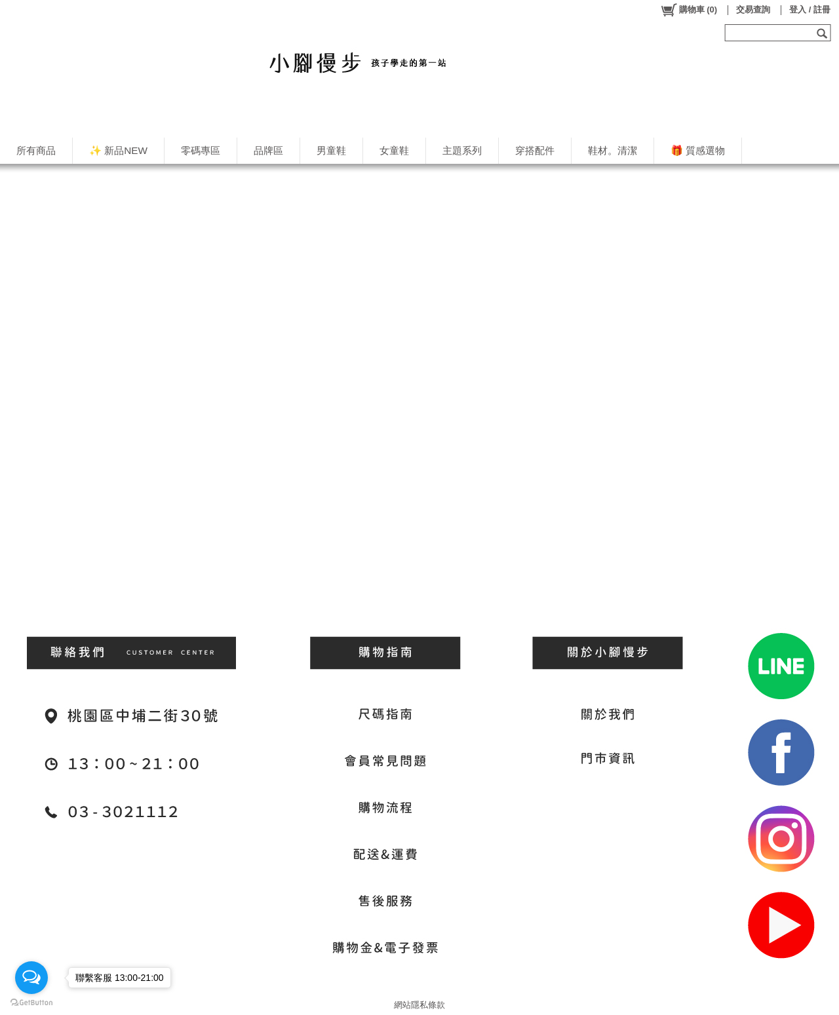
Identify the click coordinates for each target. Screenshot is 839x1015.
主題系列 (462, 150)
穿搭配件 (535, 150)
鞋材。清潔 (612, 150)
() (688, 10)
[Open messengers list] (31, 977)
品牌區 (268, 150)
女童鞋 (394, 150)
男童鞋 (331, 150)
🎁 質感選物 (698, 150)
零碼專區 (200, 150)
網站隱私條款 (419, 1005)
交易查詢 (753, 9)
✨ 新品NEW (118, 150)
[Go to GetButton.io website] (31, 1002)
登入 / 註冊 (809, 9)
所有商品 (36, 150)
